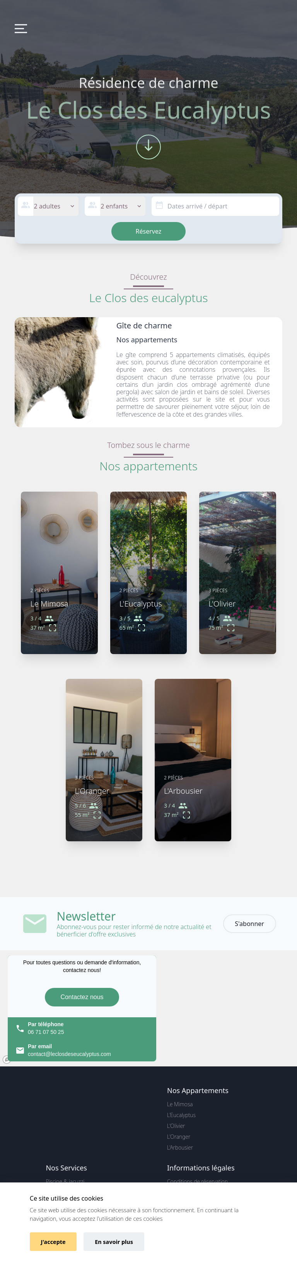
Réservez (149, 231)
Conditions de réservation (197, 1181)
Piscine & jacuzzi (65, 1181)
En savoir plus (114, 1241)
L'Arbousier (180, 1147)
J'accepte (53, 1241)
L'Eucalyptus (181, 1115)
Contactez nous (81, 997)
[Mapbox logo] (6, 1059)
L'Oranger (178, 1136)
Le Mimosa (180, 1104)
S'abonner (249, 923)
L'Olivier (176, 1125)
